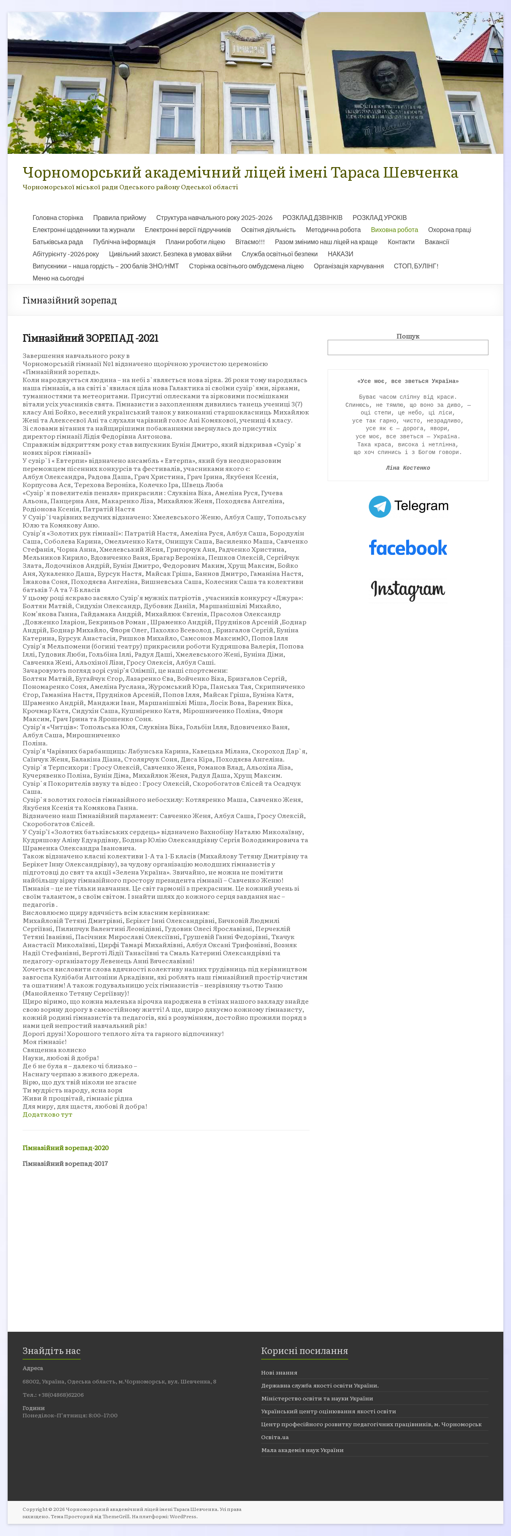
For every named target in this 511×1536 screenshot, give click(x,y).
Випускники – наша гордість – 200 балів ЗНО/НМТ (106, 266)
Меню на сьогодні (58, 278)
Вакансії (437, 241)
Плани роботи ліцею (195, 241)
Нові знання (279, 1372)
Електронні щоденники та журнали (84, 229)
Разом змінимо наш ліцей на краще (326, 241)
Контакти (401, 241)
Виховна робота (394, 229)
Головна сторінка (58, 217)
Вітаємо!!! (250, 241)
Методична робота (333, 229)
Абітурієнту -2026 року (66, 253)
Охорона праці (450, 229)
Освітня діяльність (268, 229)
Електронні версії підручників (188, 229)
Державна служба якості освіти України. (320, 1385)
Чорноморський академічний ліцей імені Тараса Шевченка (241, 171)
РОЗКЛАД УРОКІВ (380, 217)
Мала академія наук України (302, 1450)
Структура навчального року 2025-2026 (214, 217)
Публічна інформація (124, 241)
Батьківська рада (58, 241)
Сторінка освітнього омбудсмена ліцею (246, 266)
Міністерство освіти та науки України (317, 1398)
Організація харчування (349, 266)
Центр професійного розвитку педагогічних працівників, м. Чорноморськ (371, 1424)
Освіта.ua (275, 1437)
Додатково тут (48, 1114)
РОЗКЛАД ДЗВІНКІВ (313, 217)
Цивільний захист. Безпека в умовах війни (170, 253)
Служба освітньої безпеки (280, 253)
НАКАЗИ (340, 253)
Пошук (408, 336)
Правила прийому (119, 217)
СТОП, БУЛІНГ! (416, 266)
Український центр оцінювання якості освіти (328, 1411)
